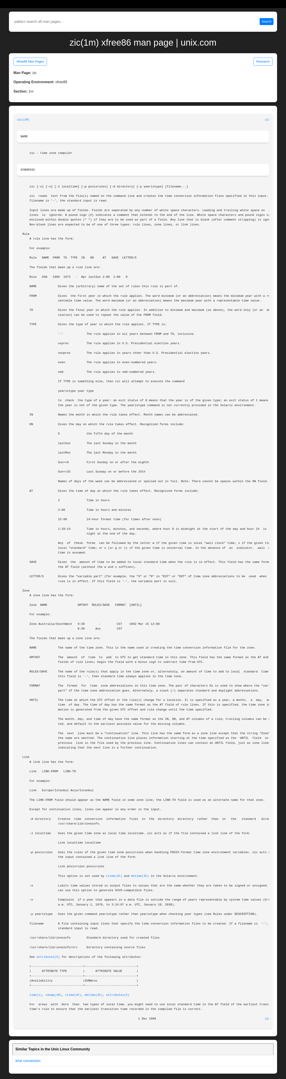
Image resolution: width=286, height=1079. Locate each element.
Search (266, 21)
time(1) (35, 995)
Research (263, 61)
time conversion (27, 1061)
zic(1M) (23, 119)
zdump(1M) (54, 995)
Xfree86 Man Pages (30, 61)
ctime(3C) (114, 876)
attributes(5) (48, 957)
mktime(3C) (140, 876)
